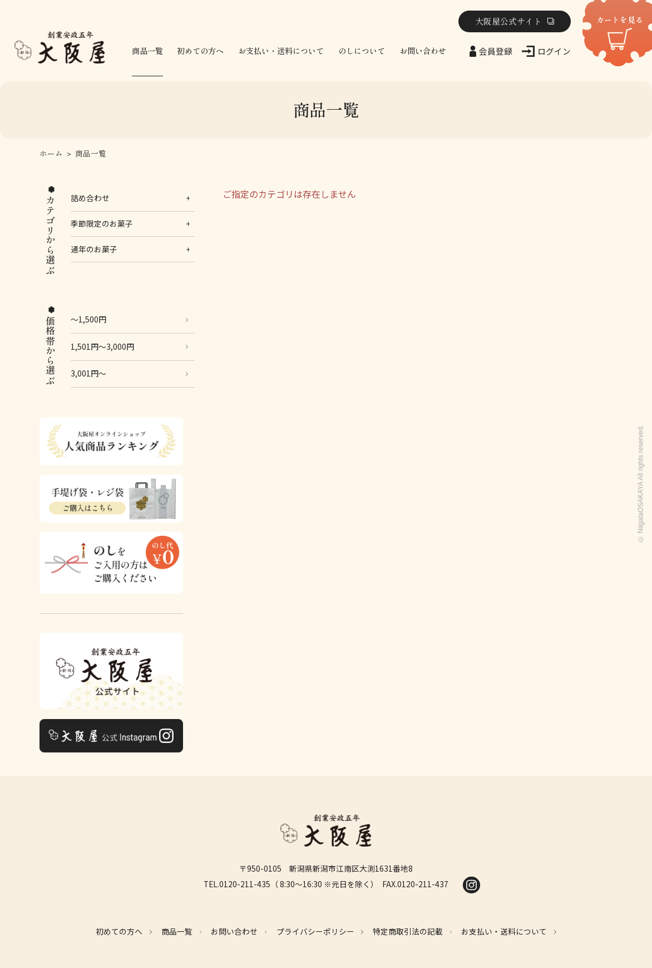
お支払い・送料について (281, 50)
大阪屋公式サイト (508, 21)
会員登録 (495, 51)
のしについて (361, 50)
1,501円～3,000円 (102, 346)
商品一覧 (147, 50)
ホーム (51, 153)
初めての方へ (200, 50)
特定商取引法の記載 (408, 931)
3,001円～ (88, 373)
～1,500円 (88, 319)
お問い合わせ (422, 50)
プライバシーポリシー (315, 931)
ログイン (554, 51)
